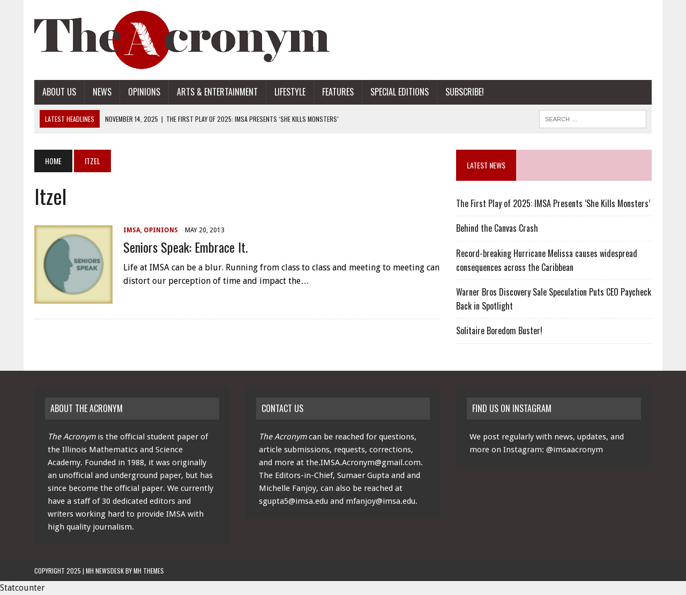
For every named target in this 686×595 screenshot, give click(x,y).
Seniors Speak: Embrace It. (185, 246)
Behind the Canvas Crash (497, 228)
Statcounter (22, 588)
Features (338, 91)
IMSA (131, 230)
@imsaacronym (574, 449)
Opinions (144, 91)
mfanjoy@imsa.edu (380, 501)
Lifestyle (289, 91)
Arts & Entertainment (217, 91)
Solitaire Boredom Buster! (499, 330)
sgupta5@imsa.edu (293, 501)
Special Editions (399, 91)
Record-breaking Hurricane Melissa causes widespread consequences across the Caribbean (546, 260)
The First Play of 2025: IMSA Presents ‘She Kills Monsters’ (553, 203)
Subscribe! (464, 91)
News (102, 91)
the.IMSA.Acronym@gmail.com (363, 462)
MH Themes (148, 570)
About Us (59, 91)
